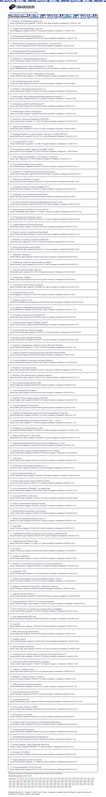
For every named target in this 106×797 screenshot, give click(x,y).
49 (17, 784)
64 (73, 784)
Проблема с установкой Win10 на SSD (28, 428)
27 (21, 781)
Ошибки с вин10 (19, 639)
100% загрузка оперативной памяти (27, 684)
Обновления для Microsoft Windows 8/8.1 (29, 51)
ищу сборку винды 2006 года (24, 616)
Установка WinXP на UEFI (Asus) (25, 496)
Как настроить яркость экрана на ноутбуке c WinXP (33, 149)
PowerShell (17, 526)
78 (40, 787)
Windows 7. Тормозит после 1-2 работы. (29, 677)
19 (78, 779)
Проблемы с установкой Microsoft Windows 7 (31, 194)
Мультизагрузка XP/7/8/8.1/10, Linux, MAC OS (31, 209)
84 (62, 787)
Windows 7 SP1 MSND (21, 752)
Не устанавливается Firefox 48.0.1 (26, 405)
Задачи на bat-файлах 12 (23, 126)
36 (55, 781)
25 (14, 781)
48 (14, 784)
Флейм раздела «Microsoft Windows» (27, 111)
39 (66, 781)
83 (58, 787)
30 (32, 781)
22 (89, 779)
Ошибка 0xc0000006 (21, 556)
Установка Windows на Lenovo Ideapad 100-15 (31, 187)
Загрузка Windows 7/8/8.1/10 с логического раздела (33, 601)
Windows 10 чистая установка (24, 368)
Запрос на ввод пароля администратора (29, 503)
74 (25, 787)
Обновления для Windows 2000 (25, 541)
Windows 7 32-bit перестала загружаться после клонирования (37, 564)
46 (92, 781)
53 (32, 784)
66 (81, 784)
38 (62, 781)
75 (29, 787)
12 (51, 779)
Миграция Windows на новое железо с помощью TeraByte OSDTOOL (40, 134)
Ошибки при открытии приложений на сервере (32, 262)
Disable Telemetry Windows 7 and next (28, 28)
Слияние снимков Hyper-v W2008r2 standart (30, 322)
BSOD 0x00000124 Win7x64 (23, 646)
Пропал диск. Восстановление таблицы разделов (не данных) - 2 (39, 96)
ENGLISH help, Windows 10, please (26, 179)
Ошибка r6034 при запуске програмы (28, 330)
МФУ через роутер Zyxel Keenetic (26, 631)
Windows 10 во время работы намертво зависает (32, 375)
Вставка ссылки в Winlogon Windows (27, 337)
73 (21, 787)
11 (48, 779)
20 (81, 779)
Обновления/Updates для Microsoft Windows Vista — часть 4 (37, 420)
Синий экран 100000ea (22, 277)
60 (58, 784)
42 (77, 781)
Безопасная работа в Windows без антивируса (31, 662)
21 (85, 779)
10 (44, 779)
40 (70, 781)
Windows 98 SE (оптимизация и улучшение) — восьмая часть (37, 43)
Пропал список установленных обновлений (30, 232)
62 (66, 784)
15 (63, 779)
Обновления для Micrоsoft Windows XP (28, 104)
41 (73, 781)
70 (10, 787)
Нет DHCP (16, 549)
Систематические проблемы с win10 (27, 217)
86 (70, 787)
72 (17, 787)
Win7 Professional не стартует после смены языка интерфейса (37, 609)
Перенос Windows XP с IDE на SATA (26, 435)
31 (36, 781)
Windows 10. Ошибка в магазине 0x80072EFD (31, 239)
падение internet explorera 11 (24, 594)
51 (25, 784)
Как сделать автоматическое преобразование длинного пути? (38, 202)
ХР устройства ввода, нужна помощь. (28, 164)
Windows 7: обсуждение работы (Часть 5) (29, 89)
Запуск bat (17, 458)
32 (40, 781)
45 (88, 781)
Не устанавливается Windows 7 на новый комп (31, 488)
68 (88, 784)
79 (44, 787)
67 (85, 784)
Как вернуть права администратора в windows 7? (32, 307)
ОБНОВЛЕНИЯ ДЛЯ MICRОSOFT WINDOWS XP (31, 737)
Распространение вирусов (23, 729)
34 (47, 781)
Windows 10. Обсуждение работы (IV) (27, 21)
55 (40, 784)
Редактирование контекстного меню (27, 760)
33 (44, 781)
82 (55, 787)
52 (29, 784)
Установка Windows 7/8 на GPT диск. (27, 767)
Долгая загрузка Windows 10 (24, 473)
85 (66, 787)
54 (36, 784)
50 (21, 784)
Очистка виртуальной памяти (25, 390)
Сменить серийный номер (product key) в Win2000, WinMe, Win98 (39, 353)
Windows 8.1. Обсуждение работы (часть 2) (30, 59)
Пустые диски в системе (22, 714)
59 (55, 784)
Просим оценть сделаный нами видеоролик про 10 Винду (36, 451)
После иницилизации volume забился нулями (31, 481)
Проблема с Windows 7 (22, 255)
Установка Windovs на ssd (23, 292)
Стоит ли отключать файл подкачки (27, 270)
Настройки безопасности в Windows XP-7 (29, 315)
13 (55, 779)
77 (36, 787)
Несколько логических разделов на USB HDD (31, 119)
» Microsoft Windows (19, 16)
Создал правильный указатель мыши (28, 224)
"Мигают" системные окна (23, 669)
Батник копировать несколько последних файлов (33, 360)
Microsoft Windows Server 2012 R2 (26, 81)
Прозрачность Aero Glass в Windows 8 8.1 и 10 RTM (33, 66)
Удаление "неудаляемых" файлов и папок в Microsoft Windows (38, 345)
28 (25, 781)
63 (70, 784)
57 (47, 784)
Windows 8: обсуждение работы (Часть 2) (29, 518)
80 (47, 787)
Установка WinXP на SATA (23, 141)
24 (10, 781)
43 (81, 781)
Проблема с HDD (19, 571)
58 (51, 784)
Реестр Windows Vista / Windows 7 (26, 692)
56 (44, 784)
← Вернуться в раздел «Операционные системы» (23, 12)
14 (59, 779)
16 (66, 779)
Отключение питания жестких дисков (28, 285)
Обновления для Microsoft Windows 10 (28, 36)
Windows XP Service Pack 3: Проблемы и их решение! (34, 74)
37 (58, 781)
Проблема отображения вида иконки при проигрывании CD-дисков (40, 413)
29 (29, 781)
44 (85, 781)
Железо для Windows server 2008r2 (26, 247)
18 (74, 779)
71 (14, 787)
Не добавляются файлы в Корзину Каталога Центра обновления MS (40, 533)
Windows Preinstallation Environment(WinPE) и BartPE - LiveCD (37, 579)
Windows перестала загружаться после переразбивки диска (37, 722)
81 (51, 787)
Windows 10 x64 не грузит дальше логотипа (30, 398)
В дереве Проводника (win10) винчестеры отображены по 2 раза (39, 443)
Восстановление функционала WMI (27, 383)
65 (77, 784)
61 (62, 784)
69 (92, 784)
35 (51, 781)
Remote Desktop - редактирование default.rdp (31, 744)
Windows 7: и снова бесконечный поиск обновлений (34, 172)
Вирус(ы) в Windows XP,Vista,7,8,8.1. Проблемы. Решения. (36, 586)
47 (10, 784)
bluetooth (16, 624)
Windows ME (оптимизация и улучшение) (29, 511)
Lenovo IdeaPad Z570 (21, 699)
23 (92, 779)
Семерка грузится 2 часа (22, 300)
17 (70, 779)
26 (17, 781)
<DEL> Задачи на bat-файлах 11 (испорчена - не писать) (35, 157)
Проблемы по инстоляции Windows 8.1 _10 (30, 466)
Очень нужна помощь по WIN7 (25, 707)
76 (32, 787)
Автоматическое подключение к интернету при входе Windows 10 (39, 654)
